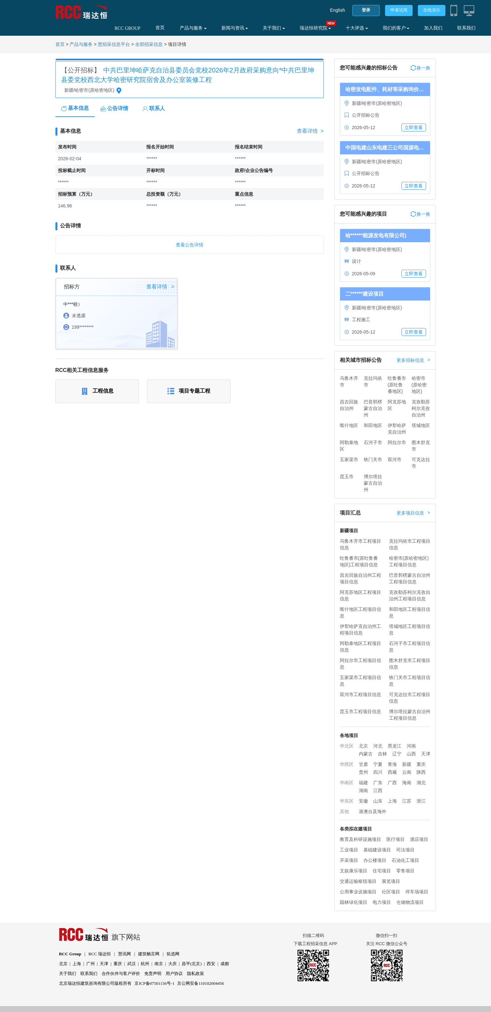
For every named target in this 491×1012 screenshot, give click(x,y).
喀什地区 (349, 425)
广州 (90, 963)
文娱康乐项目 (353, 870)
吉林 (382, 753)
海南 (406, 782)
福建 (363, 782)
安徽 (363, 801)
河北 (377, 746)
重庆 (421, 764)
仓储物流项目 (410, 902)
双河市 (394, 459)
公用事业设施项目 (358, 891)
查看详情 (310, 131)
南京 (158, 963)
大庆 (172, 963)
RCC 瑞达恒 (100, 953)
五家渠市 (349, 459)
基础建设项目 (377, 849)
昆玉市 (347, 476)
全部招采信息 (149, 44)
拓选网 (173, 953)
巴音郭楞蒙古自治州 (373, 408)
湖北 (421, 782)
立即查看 (413, 127)
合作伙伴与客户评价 (121, 973)
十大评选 (357, 28)
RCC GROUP (127, 28)
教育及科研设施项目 (360, 839)
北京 (363, 746)
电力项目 (382, 902)
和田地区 (373, 425)
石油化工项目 (405, 860)
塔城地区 (421, 425)
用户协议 (174, 973)
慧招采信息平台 (114, 44)
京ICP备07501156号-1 (154, 983)
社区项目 (391, 891)
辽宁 (396, 753)
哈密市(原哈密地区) (419, 385)
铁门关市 (373, 459)
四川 (377, 772)
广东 (377, 782)
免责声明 (152, 973)
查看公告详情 (189, 244)
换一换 (420, 67)
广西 (392, 782)
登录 (366, 10)
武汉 (131, 963)
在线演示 (431, 10)
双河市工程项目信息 (360, 694)
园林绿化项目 (353, 902)
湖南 (363, 790)
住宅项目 (382, 870)
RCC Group (70, 953)
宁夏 (377, 764)
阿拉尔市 (397, 442)
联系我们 (466, 28)
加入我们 (433, 28)
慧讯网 (124, 953)
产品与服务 (193, 28)
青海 (392, 764)
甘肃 (363, 764)
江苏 (406, 801)
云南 (406, 772)
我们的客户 (396, 28)
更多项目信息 (413, 512)
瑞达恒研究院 (315, 28)
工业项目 (349, 849)
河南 (411, 746)
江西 (377, 790)
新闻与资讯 (234, 28)
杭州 (145, 963)
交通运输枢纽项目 (358, 881)
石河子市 (373, 442)
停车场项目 (416, 891)
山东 (377, 801)
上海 (392, 801)
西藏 (392, 772)
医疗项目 (395, 839)
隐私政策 (195, 973)
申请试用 (398, 10)
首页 (160, 27)
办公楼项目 (374, 860)
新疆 (406, 764)
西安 (211, 963)
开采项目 (349, 860)
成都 (224, 963)
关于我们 (274, 28)
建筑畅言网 (148, 953)
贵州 (363, 772)
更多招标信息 (413, 360)
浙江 (421, 801)
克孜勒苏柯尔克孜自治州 (421, 408)
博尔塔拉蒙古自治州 (373, 483)
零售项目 (405, 870)
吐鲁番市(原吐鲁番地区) (397, 385)
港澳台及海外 (372, 811)
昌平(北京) (192, 963)
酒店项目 (419, 839)
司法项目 (405, 849)
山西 (411, 753)
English (337, 10)
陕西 (421, 772)
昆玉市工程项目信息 (360, 711)
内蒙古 (366, 753)
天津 (425, 753)
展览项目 (391, 881)
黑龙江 (394, 746)
